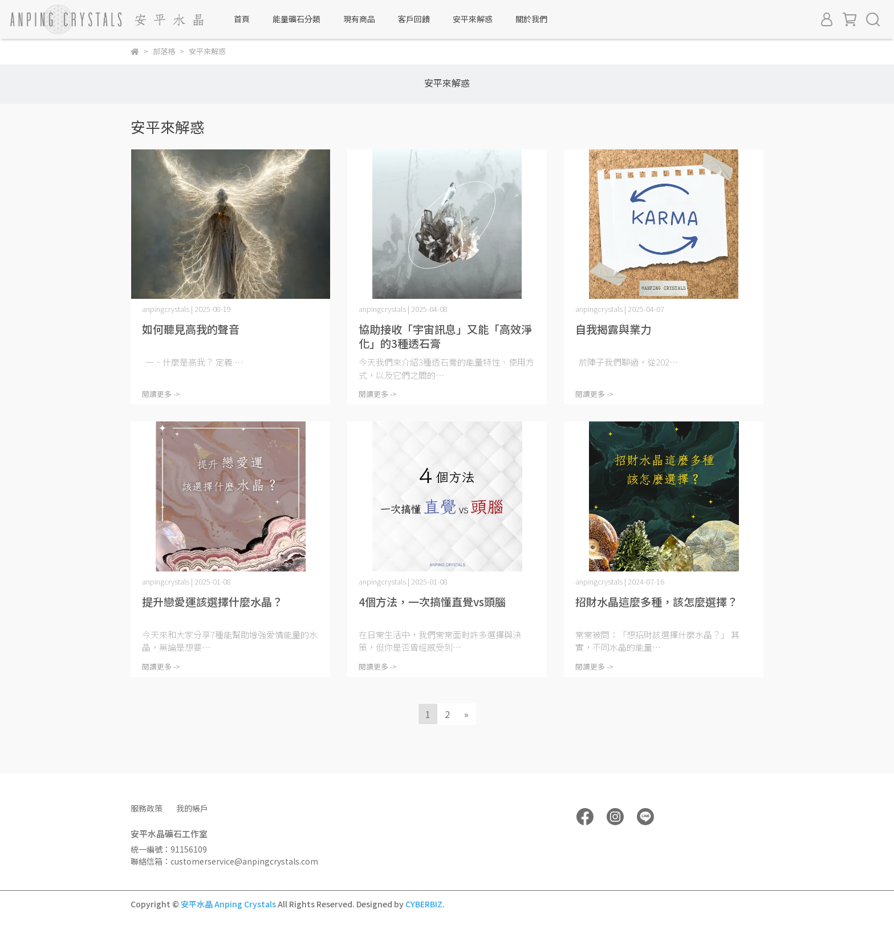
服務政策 (146, 808)
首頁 (242, 19)
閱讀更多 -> (161, 393)
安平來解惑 (473, 19)
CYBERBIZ (423, 904)
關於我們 (531, 19)
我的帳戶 (192, 808)
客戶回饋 (414, 19)
